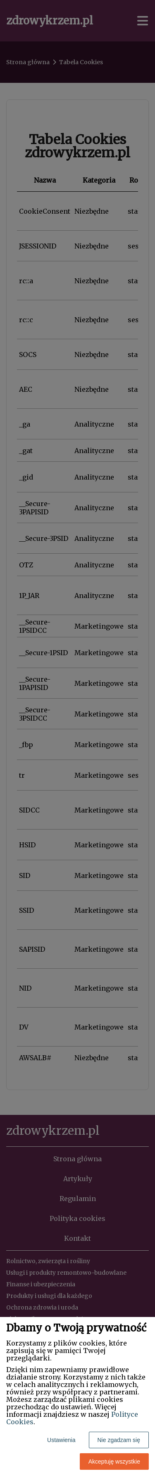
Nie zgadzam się (119, 1440)
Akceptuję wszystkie (114, 1461)
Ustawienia (61, 1440)
